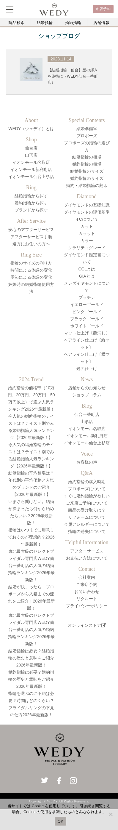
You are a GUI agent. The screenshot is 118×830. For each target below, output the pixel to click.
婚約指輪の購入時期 (87, 481)
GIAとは (87, 276)
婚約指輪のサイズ (86, 178)
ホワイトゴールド (86, 325)
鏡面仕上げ (86, 368)
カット (87, 226)
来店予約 (103, 9)
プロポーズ (86, 135)
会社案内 (86, 577)
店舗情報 (101, 22)
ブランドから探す (31, 210)
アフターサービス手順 (31, 236)
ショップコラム (86, 394)
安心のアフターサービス (31, 229)
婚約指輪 (73, 22)
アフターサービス (86, 551)
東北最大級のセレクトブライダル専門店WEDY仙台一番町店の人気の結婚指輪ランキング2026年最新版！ (31, 565)
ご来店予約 (86, 584)
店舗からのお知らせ (87, 387)
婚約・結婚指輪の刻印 (87, 185)
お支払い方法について (87, 558)
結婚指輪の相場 (86, 157)
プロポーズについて (87, 488)
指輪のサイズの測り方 (31, 263)
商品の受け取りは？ (87, 510)
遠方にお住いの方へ (31, 243)
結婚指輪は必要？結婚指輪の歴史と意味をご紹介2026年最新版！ (31, 657)
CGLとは (86, 269)
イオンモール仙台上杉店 (31, 176)
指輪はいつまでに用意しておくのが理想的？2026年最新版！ (31, 537)
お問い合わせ (86, 591)
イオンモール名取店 (31, 162)
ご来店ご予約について (87, 503)
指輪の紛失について (87, 531)
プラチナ (86, 297)
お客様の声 (86, 462)
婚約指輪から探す (31, 203)
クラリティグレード (87, 247)
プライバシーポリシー (87, 605)
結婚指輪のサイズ (86, 171)
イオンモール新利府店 (31, 169)
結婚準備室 (86, 128)
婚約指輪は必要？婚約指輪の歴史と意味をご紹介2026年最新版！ (31, 679)
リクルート (86, 598)
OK (60, 821)
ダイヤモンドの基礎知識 (87, 205)
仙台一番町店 (86, 414)
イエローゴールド (86, 304)
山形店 (31, 155)
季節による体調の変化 (31, 277)
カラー (87, 240)
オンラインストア (87, 625)
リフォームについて (87, 517)
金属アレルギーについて (87, 524)
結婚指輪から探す (31, 195)
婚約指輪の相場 (86, 164)
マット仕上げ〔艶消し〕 (87, 333)
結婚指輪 (45, 22)
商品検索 (16, 22)
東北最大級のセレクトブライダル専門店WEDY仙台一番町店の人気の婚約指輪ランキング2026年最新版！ (31, 629)
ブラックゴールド (86, 318)
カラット (86, 233)
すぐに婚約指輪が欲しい (87, 495)
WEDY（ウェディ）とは (31, 128)
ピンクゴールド (86, 311)
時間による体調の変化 (31, 270)
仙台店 (31, 148)
